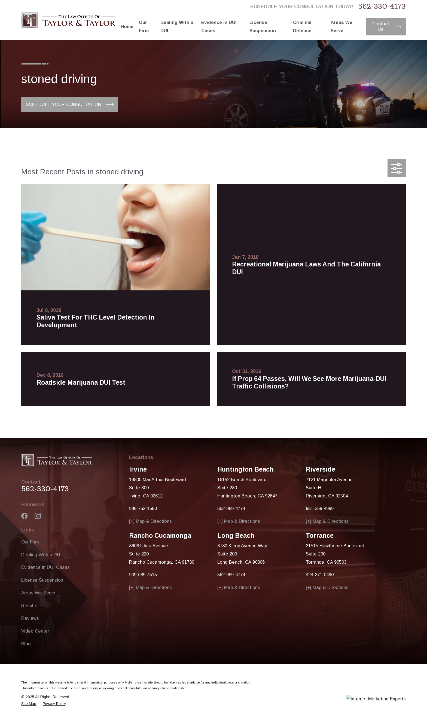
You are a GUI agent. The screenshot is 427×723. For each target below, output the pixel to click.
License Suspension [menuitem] (262, 26)
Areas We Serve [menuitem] (341, 26)
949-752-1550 (143, 508)
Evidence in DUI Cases (45, 567)
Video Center (35, 631)
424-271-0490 (320, 574)
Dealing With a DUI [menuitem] (176, 26)
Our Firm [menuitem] (144, 26)
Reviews (30, 618)
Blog (26, 643)
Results (29, 605)
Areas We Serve (38, 593)
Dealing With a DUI (41, 554)
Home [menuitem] (127, 26)
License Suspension (42, 580)
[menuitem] (28, 703)
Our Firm (30, 542)
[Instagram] (38, 516)
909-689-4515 (143, 574)
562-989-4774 (231, 508)
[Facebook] (24, 516)
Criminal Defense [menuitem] (302, 26)
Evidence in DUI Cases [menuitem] (219, 26)
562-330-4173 (381, 6)
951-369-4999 (320, 508)
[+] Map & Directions (150, 521)
